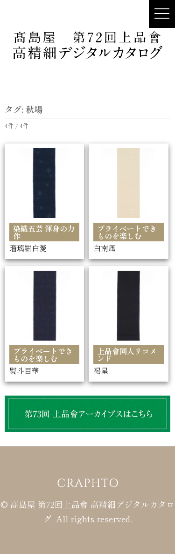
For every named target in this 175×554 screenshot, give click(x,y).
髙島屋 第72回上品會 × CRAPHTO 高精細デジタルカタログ (87, 45)
